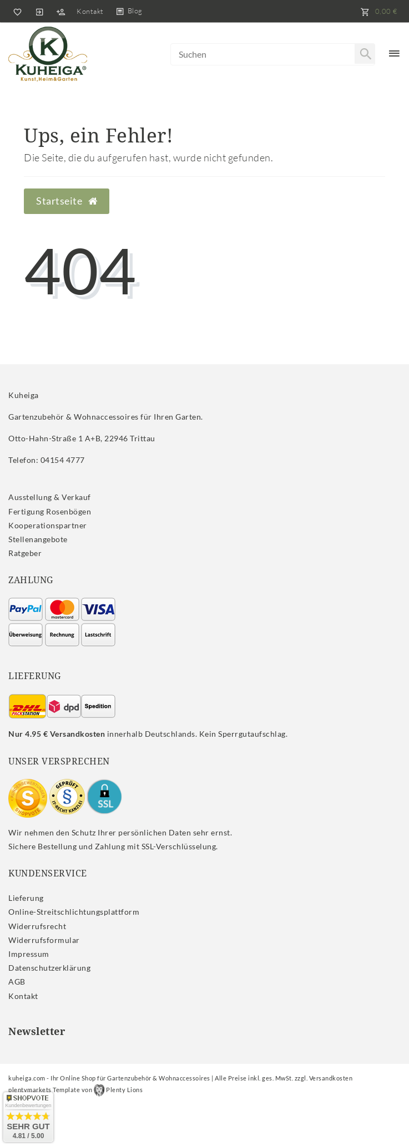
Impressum (28, 954)
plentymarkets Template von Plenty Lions (75, 1089)
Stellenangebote (38, 539)
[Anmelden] (39, 11)
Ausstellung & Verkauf (49, 497)
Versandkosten (331, 1078)
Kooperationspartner (47, 525)
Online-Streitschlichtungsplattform (73, 911)
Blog (135, 10)
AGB (17, 981)
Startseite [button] (66, 201)
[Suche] (365, 54)
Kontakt (90, 11)
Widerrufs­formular (44, 940)
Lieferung (26, 898)
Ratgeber (25, 553)
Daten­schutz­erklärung (49, 967)
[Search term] (272, 54)
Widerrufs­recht (37, 926)
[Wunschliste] (15, 11)
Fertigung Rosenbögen (49, 511)
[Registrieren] (60, 11)
